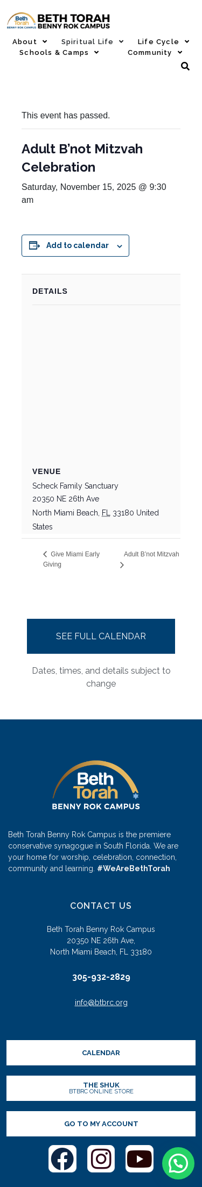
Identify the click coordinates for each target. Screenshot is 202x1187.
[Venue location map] (106, 383)
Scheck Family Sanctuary (75, 486)
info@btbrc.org (101, 1002)
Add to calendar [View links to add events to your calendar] (77, 245)
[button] (178, 1163)
